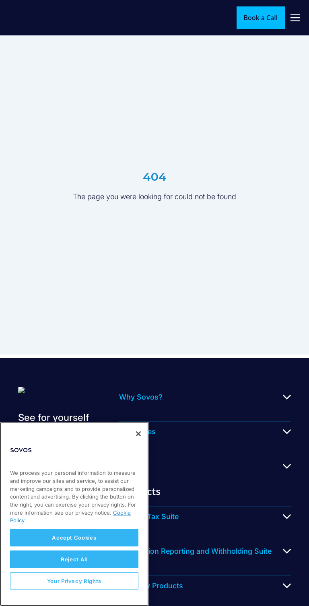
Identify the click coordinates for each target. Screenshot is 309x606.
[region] (74, 514)
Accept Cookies (74, 537)
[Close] (138, 434)
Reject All (74, 559)
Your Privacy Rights (74, 581)
